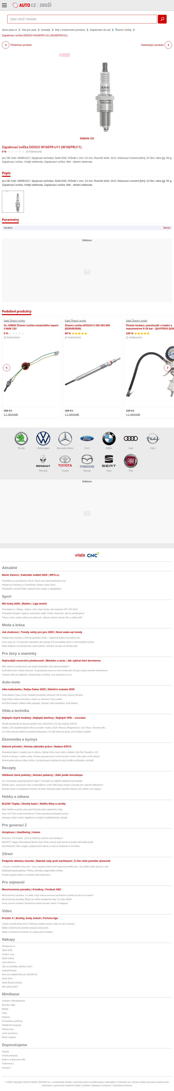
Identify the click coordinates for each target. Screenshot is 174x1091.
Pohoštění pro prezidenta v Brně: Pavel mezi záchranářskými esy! (34, 581)
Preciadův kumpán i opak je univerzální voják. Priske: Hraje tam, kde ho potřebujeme (43, 613)
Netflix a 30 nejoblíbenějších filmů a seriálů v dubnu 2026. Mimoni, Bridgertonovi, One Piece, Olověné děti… (54, 727)
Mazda (87, 463)
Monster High (8, 1005)
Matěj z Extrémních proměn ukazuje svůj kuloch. (25, 928)
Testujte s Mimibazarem (13, 1001)
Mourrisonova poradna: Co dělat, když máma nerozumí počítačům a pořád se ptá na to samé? (47, 895)
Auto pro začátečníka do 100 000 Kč (19, 974)
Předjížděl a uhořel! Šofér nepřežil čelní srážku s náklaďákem (32, 589)
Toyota (65, 463)
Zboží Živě (7, 950)
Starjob (5, 1051)
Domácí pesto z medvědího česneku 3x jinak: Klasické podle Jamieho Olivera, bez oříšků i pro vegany (51, 789)
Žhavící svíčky (123, 29)
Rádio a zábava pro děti (13, 1059)
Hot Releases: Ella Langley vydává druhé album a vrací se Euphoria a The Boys (41, 846)
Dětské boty (8, 1029)
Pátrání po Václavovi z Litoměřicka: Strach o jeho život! (28, 585)
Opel (153, 440)
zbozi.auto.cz (9, 29)
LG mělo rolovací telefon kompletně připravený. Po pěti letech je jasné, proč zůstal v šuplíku (46, 731)
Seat (109, 463)
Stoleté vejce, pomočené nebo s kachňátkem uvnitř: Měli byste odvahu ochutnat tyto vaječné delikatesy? (52, 785)
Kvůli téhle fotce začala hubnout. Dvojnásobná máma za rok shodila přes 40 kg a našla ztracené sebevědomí (55, 670)
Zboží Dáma (8, 958)
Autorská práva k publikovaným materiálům (95, 1082)
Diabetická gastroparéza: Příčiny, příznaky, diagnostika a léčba (32, 870)
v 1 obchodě (11, 414)
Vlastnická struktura (122, 1085)
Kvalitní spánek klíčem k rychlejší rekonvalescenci (26, 875)
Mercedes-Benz (65, 440)
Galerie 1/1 (87, 138)
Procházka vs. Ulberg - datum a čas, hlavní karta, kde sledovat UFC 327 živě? (40, 609)
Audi (131, 440)
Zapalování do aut (100, 29)
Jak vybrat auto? (10, 986)
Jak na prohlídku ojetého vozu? (17, 966)
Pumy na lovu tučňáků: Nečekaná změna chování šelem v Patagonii (35, 903)
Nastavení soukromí (101, 1085)
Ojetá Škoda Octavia (12, 982)
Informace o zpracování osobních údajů (61, 1085)
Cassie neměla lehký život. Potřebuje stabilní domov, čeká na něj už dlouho (38, 924)
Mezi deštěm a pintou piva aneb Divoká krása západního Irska (32, 809)
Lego (4, 1013)
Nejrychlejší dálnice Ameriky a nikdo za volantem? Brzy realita (32, 699)
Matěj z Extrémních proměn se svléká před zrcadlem (27, 932)
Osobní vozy (8, 954)
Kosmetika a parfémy (12, 1021)
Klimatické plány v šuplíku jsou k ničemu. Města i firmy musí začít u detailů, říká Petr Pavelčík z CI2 (50, 752)
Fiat (131, 463)
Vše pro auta (29, 29)
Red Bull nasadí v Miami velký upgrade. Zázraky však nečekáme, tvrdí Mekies (40, 703)
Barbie (5, 1009)
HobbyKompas (9, 970)
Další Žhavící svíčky (14, 320)
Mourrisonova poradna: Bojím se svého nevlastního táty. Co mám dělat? (37, 899)
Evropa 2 (6, 1067)
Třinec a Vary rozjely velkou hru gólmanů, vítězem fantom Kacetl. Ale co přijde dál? (42, 617)
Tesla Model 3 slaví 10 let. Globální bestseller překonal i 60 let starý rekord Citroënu (42, 695)
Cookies (86, 1085)
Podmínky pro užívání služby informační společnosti (142, 1082)
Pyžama (6, 1017)
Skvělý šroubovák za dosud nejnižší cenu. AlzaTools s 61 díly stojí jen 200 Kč (39, 723)
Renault (43, 463)
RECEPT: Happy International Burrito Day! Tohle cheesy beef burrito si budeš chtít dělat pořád (47, 842)
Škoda (21, 440)
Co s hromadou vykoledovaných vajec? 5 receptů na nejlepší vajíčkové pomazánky (42, 781)
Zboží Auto (7, 978)
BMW (109, 440)
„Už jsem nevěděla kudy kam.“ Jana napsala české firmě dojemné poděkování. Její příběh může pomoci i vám (55, 866)
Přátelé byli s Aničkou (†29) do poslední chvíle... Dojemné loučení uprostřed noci (41, 638)
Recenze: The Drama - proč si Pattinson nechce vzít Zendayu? (32, 838)
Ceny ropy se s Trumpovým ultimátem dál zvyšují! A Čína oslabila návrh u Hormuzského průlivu (48, 642)
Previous (6, 367)
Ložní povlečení (9, 1033)
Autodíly (45, 29)
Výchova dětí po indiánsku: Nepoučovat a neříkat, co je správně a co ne (37, 674)
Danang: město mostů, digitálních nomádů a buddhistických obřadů (34, 817)
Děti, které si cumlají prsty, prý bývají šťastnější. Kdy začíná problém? (35, 666)
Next (167, 368)
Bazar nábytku (9, 1037)
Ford (87, 440)
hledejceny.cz (8, 946)
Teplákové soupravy (11, 1025)
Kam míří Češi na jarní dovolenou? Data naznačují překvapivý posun (35, 813)
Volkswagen (43, 440)
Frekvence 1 (8, 1063)
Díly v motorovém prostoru (70, 29)
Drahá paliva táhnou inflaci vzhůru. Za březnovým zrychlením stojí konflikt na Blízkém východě (48, 760)
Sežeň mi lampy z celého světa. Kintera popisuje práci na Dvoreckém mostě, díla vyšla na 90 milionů (51, 756)
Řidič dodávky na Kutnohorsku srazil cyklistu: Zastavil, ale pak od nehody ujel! (40, 646)
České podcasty (10, 1055)
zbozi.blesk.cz (9, 962)
